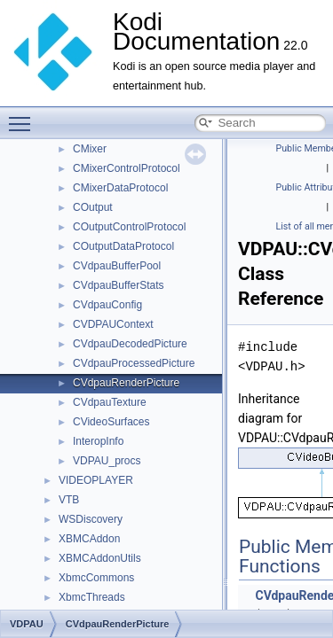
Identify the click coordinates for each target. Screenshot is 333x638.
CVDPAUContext (113, 324)
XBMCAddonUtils (100, 558)
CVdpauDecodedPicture (130, 344)
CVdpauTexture (110, 402)
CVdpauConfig (107, 305)
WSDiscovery (91, 519)
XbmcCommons (96, 578)
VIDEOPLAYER (96, 480)
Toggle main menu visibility (24, 116)
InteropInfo (98, 441)
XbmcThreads (92, 597)
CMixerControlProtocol (126, 168)
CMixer (90, 149)
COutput (93, 207)
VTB (69, 500)
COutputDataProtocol (123, 246)
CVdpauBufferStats (118, 285)
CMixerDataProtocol (120, 188)
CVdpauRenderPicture (126, 383)
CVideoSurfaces (111, 422)
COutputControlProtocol (129, 227)
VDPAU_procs (106, 461)
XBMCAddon (89, 539)
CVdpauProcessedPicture (133, 363)
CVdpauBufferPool (117, 266)
